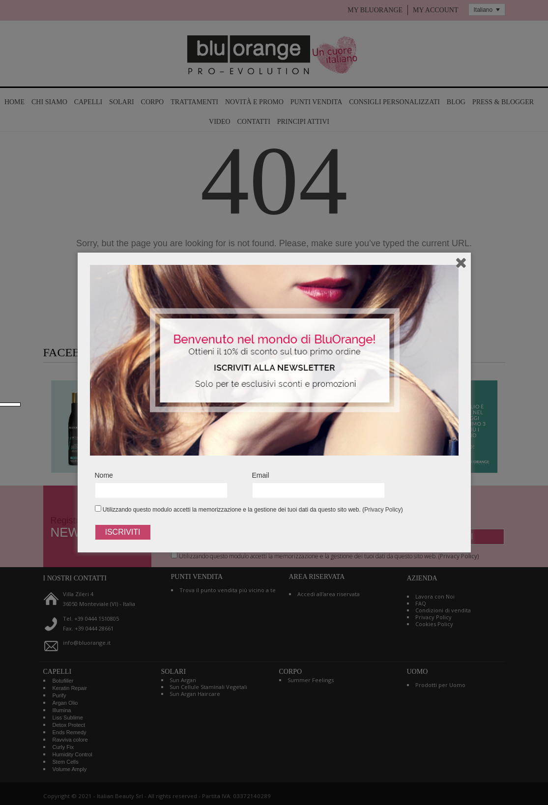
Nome (104, 475)
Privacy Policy (382, 509)
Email (260, 475)
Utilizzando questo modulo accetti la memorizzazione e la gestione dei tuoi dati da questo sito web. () (249, 509)
